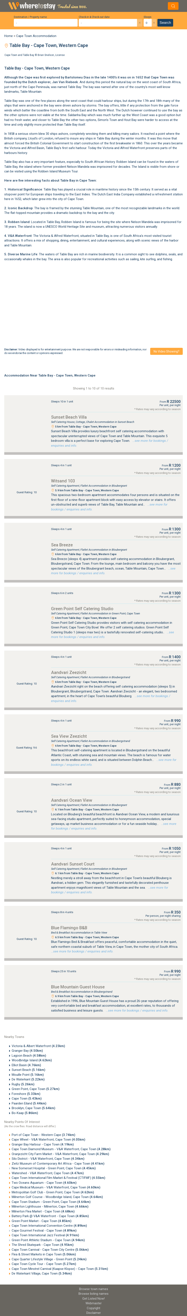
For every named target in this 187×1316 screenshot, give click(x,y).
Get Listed (93, 1298)
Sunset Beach (28, 1070)
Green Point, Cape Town (36, 1089)
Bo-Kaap (25, 1113)
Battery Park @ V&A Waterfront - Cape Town (50, 1216)
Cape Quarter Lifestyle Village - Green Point (49, 1259)
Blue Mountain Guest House (78, 986)
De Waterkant (28, 1079)
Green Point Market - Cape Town (41, 1221)
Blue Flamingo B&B (69, 927)
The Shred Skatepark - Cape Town (43, 1245)
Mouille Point (28, 1075)
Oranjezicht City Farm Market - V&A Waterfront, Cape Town (60, 1154)
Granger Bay (27, 1051)
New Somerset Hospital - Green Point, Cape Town (54, 1168)
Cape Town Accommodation (36, 36)
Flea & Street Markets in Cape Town (44, 1254)
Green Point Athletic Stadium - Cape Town (48, 1240)
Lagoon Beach (29, 1055)
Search (165, 23)
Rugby (23, 1084)
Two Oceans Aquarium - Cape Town (44, 1183)
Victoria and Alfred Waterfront (124, 148)
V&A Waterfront (20, 236)
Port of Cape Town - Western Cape (43, 1135)
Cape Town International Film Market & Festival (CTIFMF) (58, 1178)
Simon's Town (107, 120)
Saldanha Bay (77, 115)
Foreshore (26, 1094)
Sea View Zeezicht (69, 736)
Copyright (93, 1308)
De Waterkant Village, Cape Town (42, 1273)
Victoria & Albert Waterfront (38, 1046)
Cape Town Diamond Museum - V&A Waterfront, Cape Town (61, 1149)
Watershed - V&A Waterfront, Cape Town (48, 1173)
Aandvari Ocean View (71, 800)
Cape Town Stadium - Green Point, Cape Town (51, 1202)
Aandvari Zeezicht (68, 672)
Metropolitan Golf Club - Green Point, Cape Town (53, 1192)
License (60, 55)
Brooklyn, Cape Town (33, 1108)
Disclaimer (93, 1313)
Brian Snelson (46, 55)
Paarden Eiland (29, 1103)
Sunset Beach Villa (69, 417)
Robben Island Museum (54, 171)
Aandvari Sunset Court (72, 864)
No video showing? (166, 351)
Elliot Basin (26, 1065)
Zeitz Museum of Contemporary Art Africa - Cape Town (58, 1163)
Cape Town (27, 1098)
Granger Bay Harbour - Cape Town (43, 1144)
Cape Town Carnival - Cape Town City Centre (50, 1250)
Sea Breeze (62, 544)
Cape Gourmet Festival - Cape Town (44, 1230)
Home (8, 36)
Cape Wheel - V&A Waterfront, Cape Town (48, 1139)
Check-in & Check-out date (94, 17)
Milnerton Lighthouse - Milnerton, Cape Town (50, 1206)
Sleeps (147, 17)
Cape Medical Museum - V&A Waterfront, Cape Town (56, 1187)
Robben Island (126, 162)
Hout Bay (130, 120)
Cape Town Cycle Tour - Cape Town (44, 1264)
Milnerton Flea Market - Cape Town (43, 1211)
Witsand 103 (63, 480)
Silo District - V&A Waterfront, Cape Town (48, 1159)
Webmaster (94, 1303)
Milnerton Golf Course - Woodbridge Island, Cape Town (57, 1197)
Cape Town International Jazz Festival (45, 1235)
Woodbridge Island (32, 1060)
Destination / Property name (30, 17)
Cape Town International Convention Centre (49, 1226)
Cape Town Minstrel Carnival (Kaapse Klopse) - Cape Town (60, 1269)
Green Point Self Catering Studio (82, 608)
